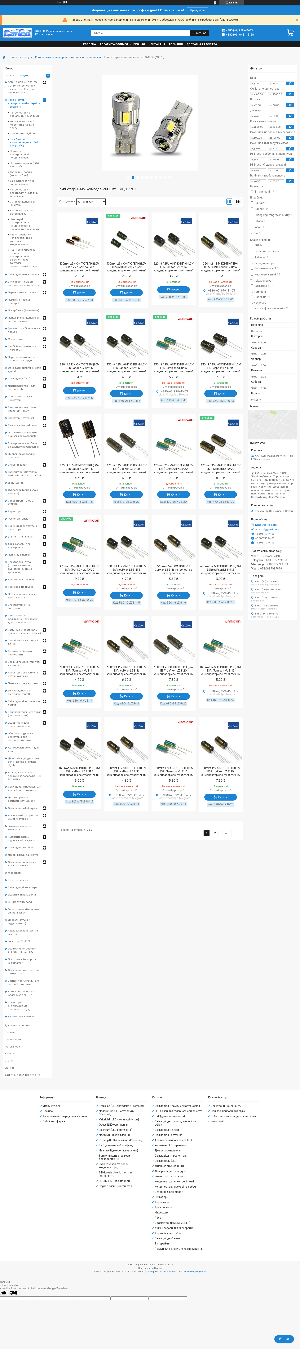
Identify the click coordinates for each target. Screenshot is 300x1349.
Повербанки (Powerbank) (23, 310)
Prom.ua (169, 1264)
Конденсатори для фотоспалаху (21, 212)
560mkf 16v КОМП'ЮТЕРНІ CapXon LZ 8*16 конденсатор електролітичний (173, 570)
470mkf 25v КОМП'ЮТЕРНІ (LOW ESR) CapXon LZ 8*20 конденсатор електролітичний (127, 469)
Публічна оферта (54, 1121)
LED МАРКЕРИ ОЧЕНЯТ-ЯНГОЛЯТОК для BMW (22, 950)
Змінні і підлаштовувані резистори (22, 528)
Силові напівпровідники (23, 425)
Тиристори (162, 1202)
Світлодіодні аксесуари (22, 887)
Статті (9, 1060)
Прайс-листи (13, 1039)
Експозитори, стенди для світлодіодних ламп (23, 982)
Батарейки (162, 1243)
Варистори (14, 511)
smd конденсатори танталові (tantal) (20, 692)
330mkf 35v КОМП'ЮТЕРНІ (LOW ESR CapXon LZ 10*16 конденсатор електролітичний (221, 368)
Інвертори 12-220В (19, 941)
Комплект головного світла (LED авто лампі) (24, 714)
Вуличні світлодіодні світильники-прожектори (24, 283)
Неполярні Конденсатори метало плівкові (24, 319)
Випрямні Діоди (17, 464)
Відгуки (9, 1067)
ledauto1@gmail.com (267, 529)
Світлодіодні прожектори (171, 1155)
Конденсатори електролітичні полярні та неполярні (68, 57)
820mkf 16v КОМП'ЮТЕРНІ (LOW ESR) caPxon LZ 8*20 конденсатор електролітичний (220, 771)
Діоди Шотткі (16, 482)
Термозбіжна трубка (20, 586)
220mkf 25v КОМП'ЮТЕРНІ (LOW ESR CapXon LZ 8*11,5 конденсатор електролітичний (173, 267)
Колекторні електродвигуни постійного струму (19, 1006)
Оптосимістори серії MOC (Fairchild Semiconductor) (23, 434)
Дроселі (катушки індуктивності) (19, 921)
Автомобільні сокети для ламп (23, 749)
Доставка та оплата (202, 44)
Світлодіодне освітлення (23, 274)
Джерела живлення (167, 1150)
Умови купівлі (51, 1106)
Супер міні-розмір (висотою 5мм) (21, 174)
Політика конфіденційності (193, 1271)
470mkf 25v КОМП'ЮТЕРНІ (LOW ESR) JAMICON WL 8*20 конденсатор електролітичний (173, 469)
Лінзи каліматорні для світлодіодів (21, 387)
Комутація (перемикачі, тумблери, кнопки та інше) (24, 631)
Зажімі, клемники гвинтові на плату (24, 663)
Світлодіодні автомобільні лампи (24, 703)
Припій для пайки (19, 554)
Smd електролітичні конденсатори (22, 182)
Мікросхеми (15, 339)
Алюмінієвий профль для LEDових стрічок (23, 817)
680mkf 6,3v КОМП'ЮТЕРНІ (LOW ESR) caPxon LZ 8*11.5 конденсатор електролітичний (220, 570)
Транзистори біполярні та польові (24, 330)
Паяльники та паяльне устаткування (22, 596)
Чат (284, 1339)
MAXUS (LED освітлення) (114, 1135)
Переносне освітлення (22, 292)
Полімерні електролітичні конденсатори (19, 154)
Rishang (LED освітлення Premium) (120, 1140)
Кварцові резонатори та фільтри (23, 932)
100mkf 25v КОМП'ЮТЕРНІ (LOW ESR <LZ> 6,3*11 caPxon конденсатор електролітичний (79, 267)
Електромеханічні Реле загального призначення (23, 445)
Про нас (139, 44)
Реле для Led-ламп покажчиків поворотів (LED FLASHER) (24, 776)
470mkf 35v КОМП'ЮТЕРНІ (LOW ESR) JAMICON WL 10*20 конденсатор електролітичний (79, 570)
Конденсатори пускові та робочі (175, 1186)
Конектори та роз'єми (169, 1176)
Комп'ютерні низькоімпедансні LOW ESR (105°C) (24, 142)
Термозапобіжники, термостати (20, 653)
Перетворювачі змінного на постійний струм (23, 359)
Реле (158, 1217)
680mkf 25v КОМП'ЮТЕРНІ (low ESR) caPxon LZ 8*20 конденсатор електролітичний (173, 671)
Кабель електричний (21, 579)
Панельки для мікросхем (23, 683)
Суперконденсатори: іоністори (23, 203)
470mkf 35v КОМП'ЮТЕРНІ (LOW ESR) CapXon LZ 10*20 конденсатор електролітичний (220, 469)
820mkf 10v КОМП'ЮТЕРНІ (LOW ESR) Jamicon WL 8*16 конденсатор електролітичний (173, 771)
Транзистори (163, 1207)
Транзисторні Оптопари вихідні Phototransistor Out (24, 474)
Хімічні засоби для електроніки (19, 546)
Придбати (197, 10)
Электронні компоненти (226, 1106)
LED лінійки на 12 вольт (22, 894)
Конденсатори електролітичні (174, 1181)
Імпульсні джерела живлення (20, 828)
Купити (81, 293)
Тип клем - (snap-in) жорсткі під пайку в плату (22, 124)
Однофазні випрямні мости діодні (24, 369)
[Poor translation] (14, 1293)
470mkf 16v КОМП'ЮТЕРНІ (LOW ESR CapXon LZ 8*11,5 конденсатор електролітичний (79, 469)
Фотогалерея (13, 1046)
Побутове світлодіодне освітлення (233, 1116)
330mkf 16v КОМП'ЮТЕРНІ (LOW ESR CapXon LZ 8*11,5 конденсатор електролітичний (79, 368)
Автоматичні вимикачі (21, 1016)
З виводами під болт (22, 133)
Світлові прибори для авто (228, 1111)
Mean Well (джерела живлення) (118, 1150)
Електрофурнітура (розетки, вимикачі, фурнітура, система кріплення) (20, 567)
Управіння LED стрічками (170, 1145)
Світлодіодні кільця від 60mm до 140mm (22, 864)
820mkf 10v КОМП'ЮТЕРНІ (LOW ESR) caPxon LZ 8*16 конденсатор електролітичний (126, 771)
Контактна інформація (166, 44)
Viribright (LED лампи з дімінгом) (119, 1119)
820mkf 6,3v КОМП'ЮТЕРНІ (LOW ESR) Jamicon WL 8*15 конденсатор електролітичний (220, 671)
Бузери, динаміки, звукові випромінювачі (24, 911)
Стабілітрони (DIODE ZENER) (20, 502)
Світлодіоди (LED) (19, 378)
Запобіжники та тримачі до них (23, 642)
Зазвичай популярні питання (22, 1074)
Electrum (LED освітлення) (115, 1130)
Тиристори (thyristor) (21, 418)
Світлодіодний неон (20, 847)
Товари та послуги (114, 44)
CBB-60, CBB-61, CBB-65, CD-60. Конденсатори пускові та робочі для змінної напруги (22, 87)
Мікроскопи (15, 872)
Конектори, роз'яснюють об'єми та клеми (23, 674)
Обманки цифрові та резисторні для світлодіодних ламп (20, 737)
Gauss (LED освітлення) (114, 1124)
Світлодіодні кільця (167, 1130)
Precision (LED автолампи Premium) (121, 1106)
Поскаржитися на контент (161, 1271)
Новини (9, 1053)
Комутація (217, 1121)
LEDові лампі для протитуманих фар (19, 724)
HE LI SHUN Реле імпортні (114, 1181)
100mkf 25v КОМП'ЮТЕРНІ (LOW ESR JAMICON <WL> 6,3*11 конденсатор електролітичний (126, 267)
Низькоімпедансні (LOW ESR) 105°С (24, 165)
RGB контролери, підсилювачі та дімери (22, 838)
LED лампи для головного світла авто (178, 1111)
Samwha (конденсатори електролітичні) (114, 1157)
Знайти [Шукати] (198, 32)
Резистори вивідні (19, 518)
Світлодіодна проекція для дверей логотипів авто (24, 788)
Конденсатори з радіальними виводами (24, 114)
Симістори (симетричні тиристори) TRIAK (22, 409)
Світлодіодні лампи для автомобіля (177, 1106)
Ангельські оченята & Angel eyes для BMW (21, 993)
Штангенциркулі (18, 880)
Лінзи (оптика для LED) (169, 1166)
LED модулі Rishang (20, 901)
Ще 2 (257, 233)
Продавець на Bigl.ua (150, 1268)
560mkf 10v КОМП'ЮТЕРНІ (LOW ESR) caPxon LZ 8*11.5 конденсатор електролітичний (126, 570)
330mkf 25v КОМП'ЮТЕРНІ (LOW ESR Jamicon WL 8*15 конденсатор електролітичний (173, 368)
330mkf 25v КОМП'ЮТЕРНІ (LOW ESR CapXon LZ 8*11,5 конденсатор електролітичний (126, 368)
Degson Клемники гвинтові (116, 1186)
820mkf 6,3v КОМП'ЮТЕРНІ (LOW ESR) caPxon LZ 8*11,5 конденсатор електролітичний (79, 771)
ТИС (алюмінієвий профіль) (116, 1145)
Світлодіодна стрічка (168, 1135)
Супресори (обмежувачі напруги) (23, 492)
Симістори (161, 1197)
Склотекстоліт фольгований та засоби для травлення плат (22, 619)
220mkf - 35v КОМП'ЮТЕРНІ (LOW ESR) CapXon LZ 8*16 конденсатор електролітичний (220, 267)
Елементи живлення (20, 536)
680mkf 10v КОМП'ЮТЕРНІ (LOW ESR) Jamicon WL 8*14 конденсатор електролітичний (79, 671)
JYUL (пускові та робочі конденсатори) (114, 1166)
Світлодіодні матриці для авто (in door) (23, 972)
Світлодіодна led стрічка (23, 808)
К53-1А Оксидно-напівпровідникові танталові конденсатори (21, 239)
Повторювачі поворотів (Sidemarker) (22, 961)
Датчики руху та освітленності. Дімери (21, 799)
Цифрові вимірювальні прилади (21, 456)
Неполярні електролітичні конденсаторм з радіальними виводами (24, 224)
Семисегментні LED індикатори (20, 398)
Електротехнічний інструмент (19, 606)
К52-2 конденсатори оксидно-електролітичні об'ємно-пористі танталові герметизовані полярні (24, 258)
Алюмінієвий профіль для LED (173, 1140)
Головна (89, 44)
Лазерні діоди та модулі (23, 854)
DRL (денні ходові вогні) (170, 1116)
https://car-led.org (266, 524)
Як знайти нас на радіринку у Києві (65, 1116)
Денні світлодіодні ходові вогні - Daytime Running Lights (24, 762)
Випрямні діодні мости (169, 1192)
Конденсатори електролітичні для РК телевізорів (24, 193)
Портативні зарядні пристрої (20, 301)
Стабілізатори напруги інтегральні (22, 348)
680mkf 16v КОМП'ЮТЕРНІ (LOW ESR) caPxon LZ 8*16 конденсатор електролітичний (126, 671)
